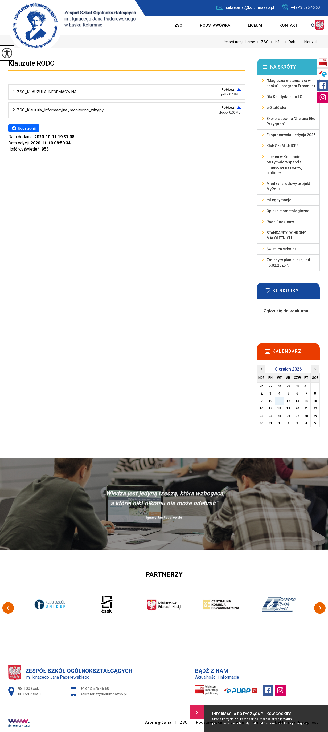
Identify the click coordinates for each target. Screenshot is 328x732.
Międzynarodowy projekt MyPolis (288, 186)
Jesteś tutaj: (234, 42)
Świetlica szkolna (281, 249)
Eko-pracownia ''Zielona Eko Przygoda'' (290, 121)
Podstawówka (215, 25)
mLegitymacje (278, 200)
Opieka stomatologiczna (287, 211)
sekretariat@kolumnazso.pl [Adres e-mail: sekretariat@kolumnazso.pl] (103, 694)
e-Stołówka (276, 108)
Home (250, 42)
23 (261, 416)
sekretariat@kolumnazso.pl (245, 7)
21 (306, 408)
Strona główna (157, 25)
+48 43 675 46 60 (301, 7)
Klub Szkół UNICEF (282, 146)
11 (279, 401)
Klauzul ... (309, 42)
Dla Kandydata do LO (284, 97)
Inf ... (275, 42)
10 (270, 401)
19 (288, 408)
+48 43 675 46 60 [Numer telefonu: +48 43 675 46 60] (94, 688)
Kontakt (288, 25)
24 (270, 416)
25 (279, 416)
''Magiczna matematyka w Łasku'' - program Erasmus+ (291, 83)
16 (261, 408)
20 (297, 408)
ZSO (178, 25)
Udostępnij (24, 128)
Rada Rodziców (280, 222)
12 (288, 401)
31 (270, 423)
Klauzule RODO (31, 63)
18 (279, 408)
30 (261, 423)
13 (297, 401)
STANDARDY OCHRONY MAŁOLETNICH (286, 235)
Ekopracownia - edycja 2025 (290, 135)
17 (270, 408)
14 (306, 401)
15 (315, 401)
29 (315, 416)
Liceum (255, 25)
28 (306, 416)
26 (288, 416)
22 (315, 408)
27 (297, 416)
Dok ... (290, 42)
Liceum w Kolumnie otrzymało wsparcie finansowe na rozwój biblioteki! (284, 165)
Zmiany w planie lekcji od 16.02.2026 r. (288, 262)
